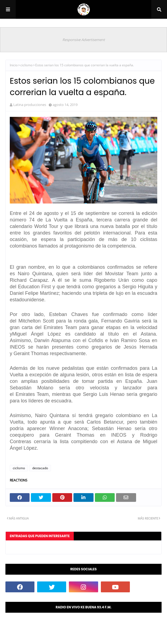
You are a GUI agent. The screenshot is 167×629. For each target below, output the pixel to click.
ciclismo (26, 65)
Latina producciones (29, 104)
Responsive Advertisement (83, 39)
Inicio (14, 65)
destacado (40, 468)
